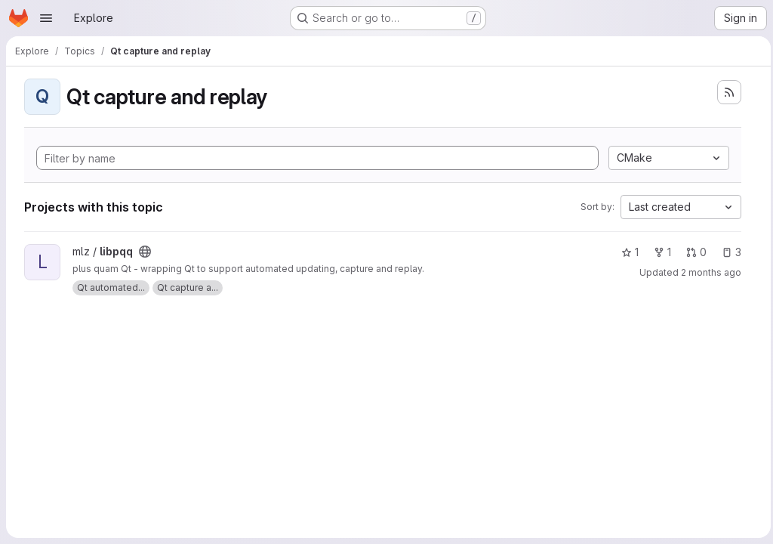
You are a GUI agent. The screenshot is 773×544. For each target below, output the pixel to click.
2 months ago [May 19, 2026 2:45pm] (707, 272)
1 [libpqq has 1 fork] (658, 252)
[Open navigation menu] (46, 18)
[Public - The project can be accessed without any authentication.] (145, 252)
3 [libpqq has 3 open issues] (728, 252)
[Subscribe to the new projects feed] (725, 92)
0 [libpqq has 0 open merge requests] (692, 252)
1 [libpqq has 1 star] (626, 252)
